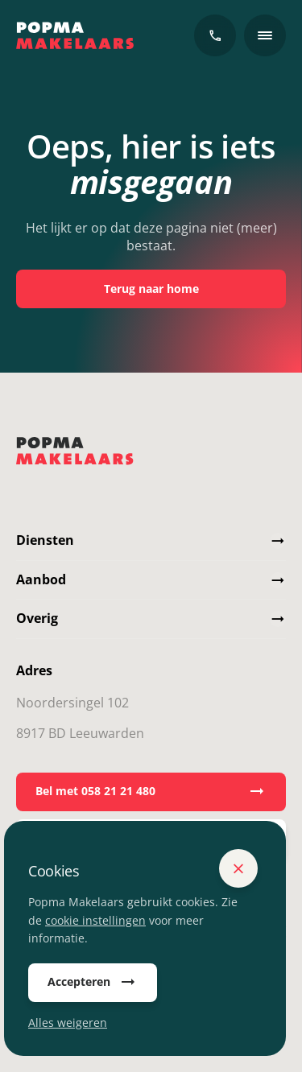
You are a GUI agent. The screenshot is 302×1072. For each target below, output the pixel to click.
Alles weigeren (67, 1022)
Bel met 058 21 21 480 (151, 792)
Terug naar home (151, 288)
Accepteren (93, 982)
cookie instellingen (95, 920)
